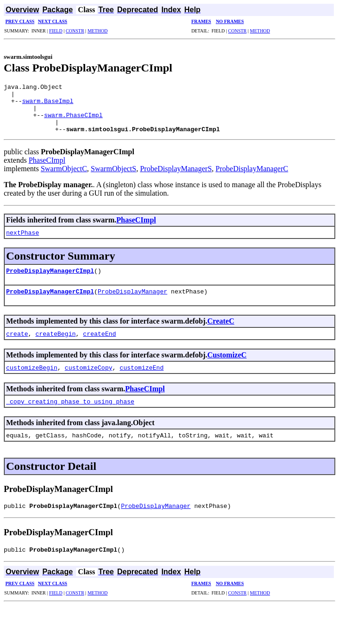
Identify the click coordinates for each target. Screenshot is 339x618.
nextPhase (22, 242)
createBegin (55, 343)
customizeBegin (31, 377)
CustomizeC (227, 365)
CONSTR (75, 30)
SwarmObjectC (64, 178)
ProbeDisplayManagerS (176, 178)
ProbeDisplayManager (132, 301)
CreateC (221, 331)
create (17, 343)
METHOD (97, 30)
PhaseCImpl (47, 170)
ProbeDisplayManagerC (252, 178)
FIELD (55, 30)
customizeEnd (142, 377)
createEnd (99, 343)
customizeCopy (88, 377)
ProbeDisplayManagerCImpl (50, 280)
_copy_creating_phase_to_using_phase (70, 411)
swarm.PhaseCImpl (73, 122)
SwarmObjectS (113, 178)
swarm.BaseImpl (47, 105)
